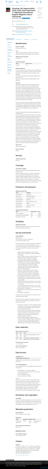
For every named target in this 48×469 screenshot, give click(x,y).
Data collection (9, 59)
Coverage (9, 46)
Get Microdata (26, 18)
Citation (8, 73)
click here (24, 465)
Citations (32, 1)
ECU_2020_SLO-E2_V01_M (22, 5)
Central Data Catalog (11, 5)
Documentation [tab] (26, 39)
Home (7, 5)
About (22, 1)
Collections (27, 1)
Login (41, 2)
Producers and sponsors (10, 50)
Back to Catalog (10, 460)
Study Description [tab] (10, 39)
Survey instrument (9, 55)
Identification (9, 42)
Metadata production (9, 70)
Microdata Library (11, 2)
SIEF (16, 5)
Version (8, 44)
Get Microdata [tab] (34, 39)
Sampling (9, 52)
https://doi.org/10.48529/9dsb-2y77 (22, 24)
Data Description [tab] (18, 39)
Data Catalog (17, 2)
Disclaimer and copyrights (9, 66)
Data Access (9, 62)
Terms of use (37, 2)
